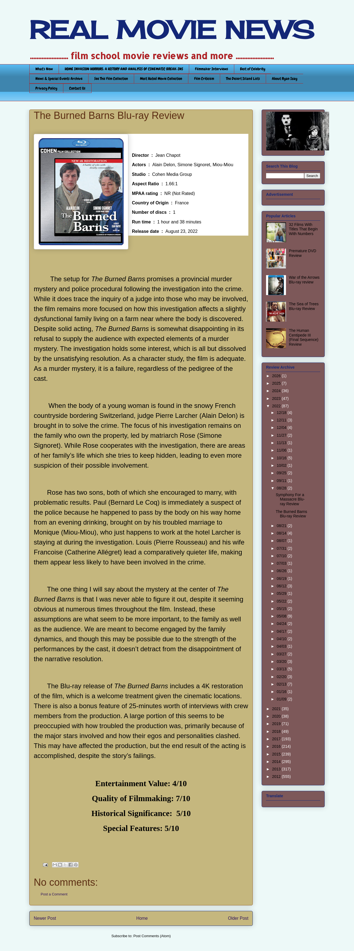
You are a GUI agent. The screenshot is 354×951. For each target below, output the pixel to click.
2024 (277, 391)
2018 (277, 731)
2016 (277, 746)
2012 (277, 776)
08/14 (282, 533)
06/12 (282, 586)
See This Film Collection (111, 78)
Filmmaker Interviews (211, 68)
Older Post (238, 918)
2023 (277, 398)
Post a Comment (54, 894)
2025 (277, 383)
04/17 (282, 631)
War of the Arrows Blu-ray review (304, 279)
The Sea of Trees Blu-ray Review (304, 306)
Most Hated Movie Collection (161, 78)
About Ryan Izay (284, 78)
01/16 (282, 691)
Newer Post (45, 918)
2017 (277, 739)
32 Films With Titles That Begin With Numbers (303, 229)
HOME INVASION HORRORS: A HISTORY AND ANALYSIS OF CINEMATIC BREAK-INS (124, 68)
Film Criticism (204, 78)
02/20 (282, 676)
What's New (44, 68)
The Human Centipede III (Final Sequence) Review (304, 337)
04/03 (282, 646)
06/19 (282, 578)
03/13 (282, 669)
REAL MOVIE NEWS (171, 30)
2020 (277, 716)
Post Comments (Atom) (152, 936)
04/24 (282, 623)
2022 (277, 406)
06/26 (282, 571)
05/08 (282, 616)
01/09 (282, 699)
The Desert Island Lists (243, 78)
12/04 (282, 427)
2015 (277, 754)
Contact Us (77, 88)
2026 (277, 376)
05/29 (282, 593)
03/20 (282, 661)
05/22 (282, 601)
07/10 (282, 556)
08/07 (282, 540)
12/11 (282, 420)
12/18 (282, 412)
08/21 (282, 525)
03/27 (282, 654)
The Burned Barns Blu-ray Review (291, 514)
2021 (277, 709)
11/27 (282, 435)
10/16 (282, 458)
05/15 (282, 608)
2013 (277, 769)
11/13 (282, 443)
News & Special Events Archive (58, 78)
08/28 (282, 488)
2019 (277, 723)
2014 (277, 761)
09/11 (282, 480)
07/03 (282, 563)
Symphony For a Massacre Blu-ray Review (290, 499)
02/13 (282, 684)
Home (142, 918)
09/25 (282, 473)
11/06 (282, 450)
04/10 (282, 639)
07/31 (282, 548)
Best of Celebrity (252, 68)
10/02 (282, 465)
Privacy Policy (46, 88)
